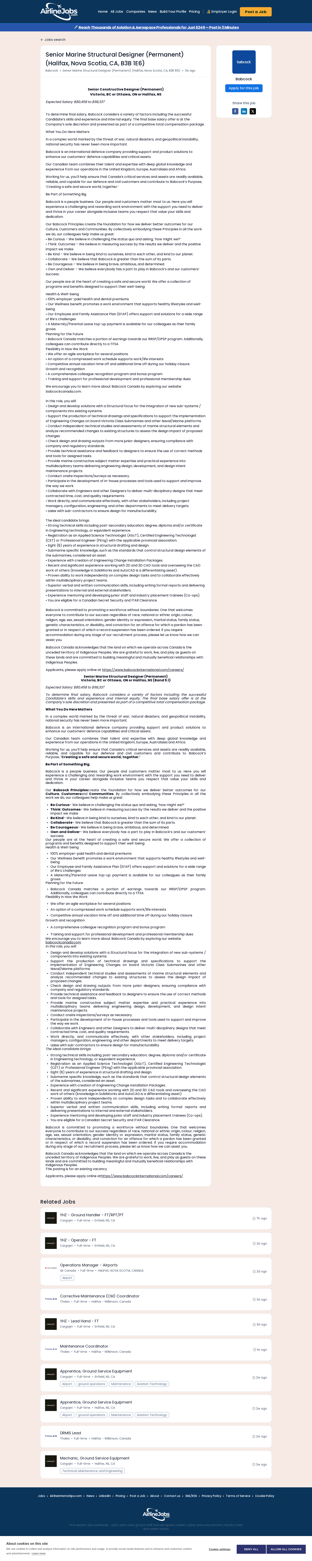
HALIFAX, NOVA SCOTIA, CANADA (121, 1273)
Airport (67, 1280)
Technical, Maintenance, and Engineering (93, 1480)
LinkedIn (105, 1505)
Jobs (41, 1505)
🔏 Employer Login (221, 11)
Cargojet (66, 1221)
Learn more (38, 1553)
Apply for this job (244, 88)
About (154, 1505)
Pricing (194, 11)
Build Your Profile (173, 11)
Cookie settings (218, 1548)
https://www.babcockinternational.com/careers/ (143, 669)
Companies (135, 11)
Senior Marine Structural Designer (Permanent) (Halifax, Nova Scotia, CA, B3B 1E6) (121, 70)
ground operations (92, 1390)
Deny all (250, 1548)
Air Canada (68, 1273)
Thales (65, 1305)
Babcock (51, 70)
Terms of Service (238, 1505)
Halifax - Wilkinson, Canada (111, 1305)
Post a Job (256, 11)
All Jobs (117, 11)
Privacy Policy (211, 1505)
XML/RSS (191, 1505)
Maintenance (121, 1390)
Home (103, 11)
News (152, 11)
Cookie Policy (264, 1505)
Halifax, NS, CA (105, 1414)
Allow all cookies (286, 1548)
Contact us (172, 1505)
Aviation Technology (152, 1390)
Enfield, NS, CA (105, 1221)
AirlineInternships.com (66, 1505)
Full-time (84, 1221)
